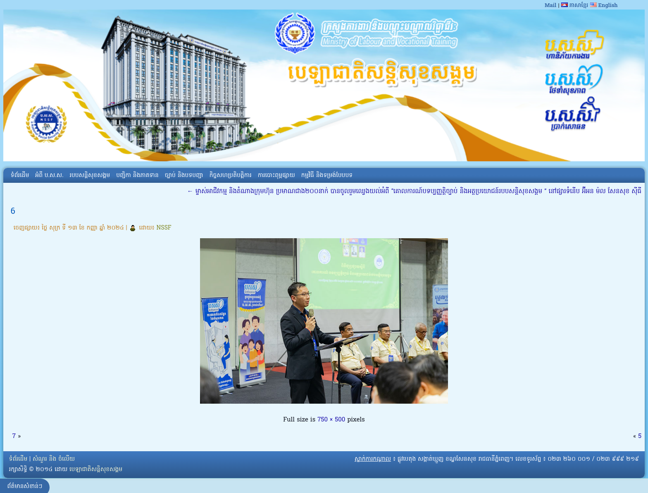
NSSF (164, 228)
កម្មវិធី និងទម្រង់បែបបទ (327, 175)
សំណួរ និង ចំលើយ (54, 459)
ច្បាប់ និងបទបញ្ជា (184, 175)
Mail (550, 6)
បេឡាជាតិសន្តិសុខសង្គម (95, 469)
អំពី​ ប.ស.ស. (49, 175)
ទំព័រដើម (20, 175)
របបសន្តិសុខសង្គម (90, 175)
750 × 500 (331, 419)
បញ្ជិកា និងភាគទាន (137, 175)
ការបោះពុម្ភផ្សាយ (276, 175)
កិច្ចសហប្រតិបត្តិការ (231, 175)
